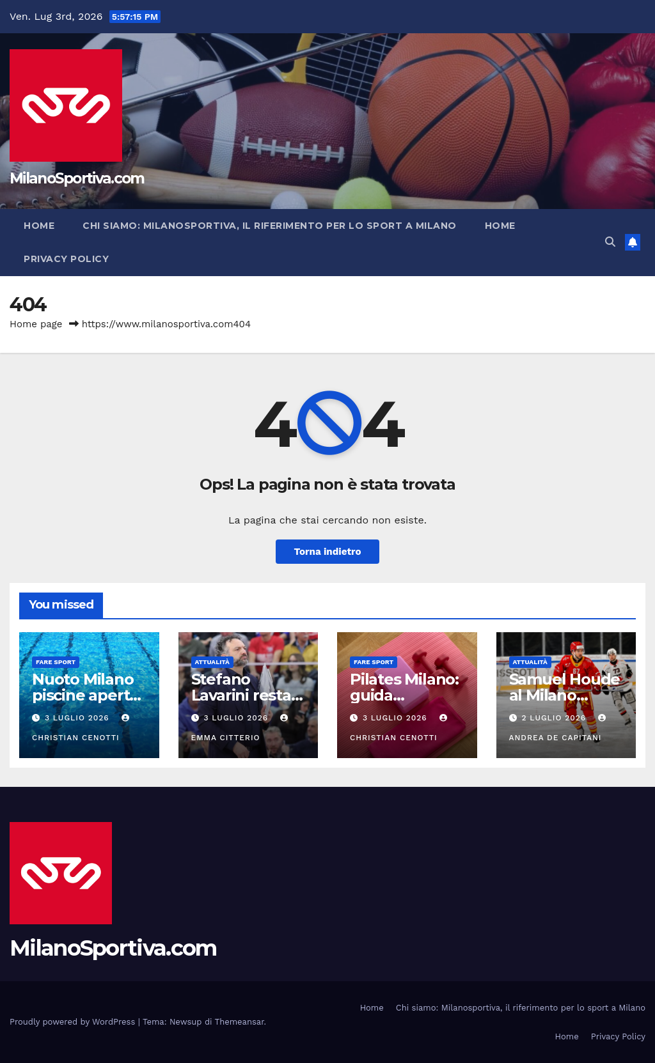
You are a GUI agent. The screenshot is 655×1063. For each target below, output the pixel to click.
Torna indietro (327, 551)
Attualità (212, 661)
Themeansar (239, 1022)
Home (39, 225)
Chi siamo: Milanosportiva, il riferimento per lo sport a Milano (270, 225)
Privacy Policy (66, 259)
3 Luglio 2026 (79, 717)
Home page (36, 324)
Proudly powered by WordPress (74, 1022)
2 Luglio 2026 (555, 717)
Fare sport (55, 661)
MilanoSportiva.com (77, 178)
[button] (610, 242)
